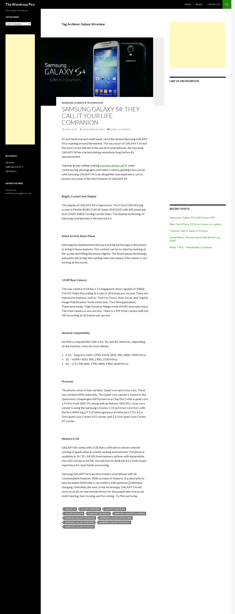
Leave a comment (120, 129)
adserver (10, 162)
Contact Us (213, 4)
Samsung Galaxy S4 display (80, 518)
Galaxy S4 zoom (74, 513)
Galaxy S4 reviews (115, 509)
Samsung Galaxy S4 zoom (79, 526)
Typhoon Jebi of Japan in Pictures (189, 230)
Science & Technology (88, 102)
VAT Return (11, 171)
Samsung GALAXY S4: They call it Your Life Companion (101, 115)
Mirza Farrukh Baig (93, 129)
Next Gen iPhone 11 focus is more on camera (195, 224)
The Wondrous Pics (20, 4)
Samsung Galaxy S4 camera (130, 513)
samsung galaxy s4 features (115, 518)
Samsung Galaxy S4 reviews (114, 522)
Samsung (67, 102)
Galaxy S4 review (90, 509)
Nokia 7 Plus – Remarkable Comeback (191, 247)
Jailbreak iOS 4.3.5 (14, 166)
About (199, 4)
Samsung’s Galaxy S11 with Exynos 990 (192, 217)
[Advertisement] (198, 45)
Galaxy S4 (70, 509)
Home (188, 4)
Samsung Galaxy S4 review (79, 522)
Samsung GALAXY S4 (98, 513)
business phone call (112, 165)
